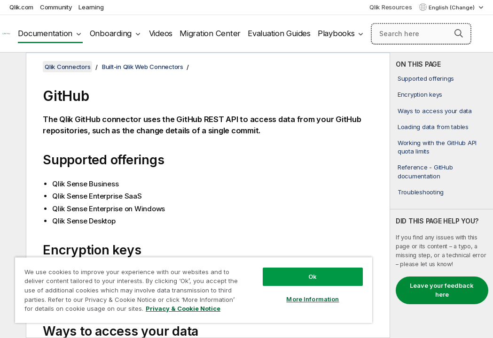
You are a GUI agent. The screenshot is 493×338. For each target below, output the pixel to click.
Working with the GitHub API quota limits (437, 147)
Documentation (45, 33)
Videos (161, 33)
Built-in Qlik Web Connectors (142, 66)
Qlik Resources (390, 7)
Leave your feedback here (442, 290)
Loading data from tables (433, 127)
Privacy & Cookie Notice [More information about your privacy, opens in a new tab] (79, 310)
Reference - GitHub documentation (425, 171)
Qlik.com (21, 7)
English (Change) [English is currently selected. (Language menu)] (452, 7)
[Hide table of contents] (12, 67)
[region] (158, 281)
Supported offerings (426, 78)
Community (56, 7)
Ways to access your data (435, 111)
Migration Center (210, 33)
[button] (459, 33)
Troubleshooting (421, 192)
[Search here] (421, 34)
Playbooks (336, 33)
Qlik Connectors (67, 66)
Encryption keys (420, 94)
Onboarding (111, 33)
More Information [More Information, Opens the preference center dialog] (252, 282)
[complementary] (441, 195)
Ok (252, 260)
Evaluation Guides (279, 33)
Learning (90, 7)
